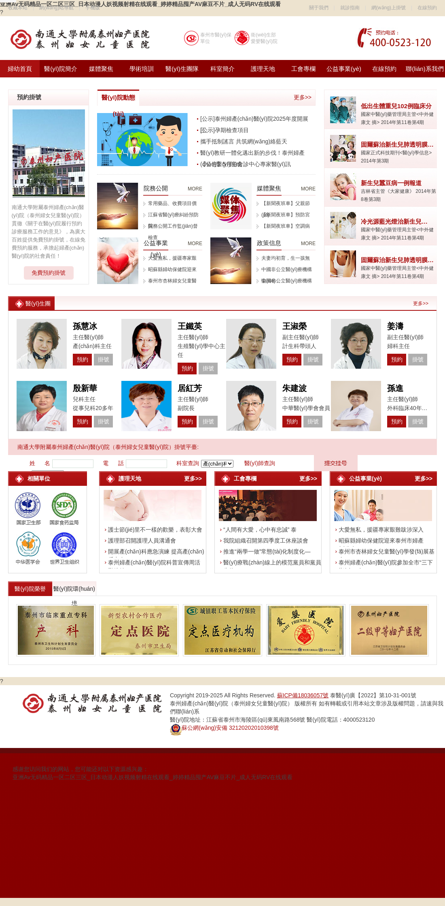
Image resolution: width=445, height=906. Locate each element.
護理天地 (263, 68)
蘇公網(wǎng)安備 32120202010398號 (224, 728)
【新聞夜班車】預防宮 (285, 215)
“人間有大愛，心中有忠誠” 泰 (260, 529)
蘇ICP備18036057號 (303, 695)
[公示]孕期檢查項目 (224, 130)
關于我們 (318, 8)
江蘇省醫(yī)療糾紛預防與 (173, 216)
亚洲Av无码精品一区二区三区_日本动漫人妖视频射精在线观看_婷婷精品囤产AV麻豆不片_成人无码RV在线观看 (152, 777)
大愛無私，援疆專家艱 (172, 258)
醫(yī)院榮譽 (30, 588)
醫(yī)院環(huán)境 (74, 590)
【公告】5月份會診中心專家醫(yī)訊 (245, 164)
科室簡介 (222, 68)
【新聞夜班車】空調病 (285, 226)
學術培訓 (141, 68)
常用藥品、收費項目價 (172, 203)
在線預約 (427, 8)
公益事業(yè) (343, 68)
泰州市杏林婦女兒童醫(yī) (172, 282)
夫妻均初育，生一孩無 (285, 258)
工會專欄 (303, 68)
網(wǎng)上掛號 (388, 8)
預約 (82, 359)
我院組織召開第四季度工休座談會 (265, 540)
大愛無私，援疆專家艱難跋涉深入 (381, 529)
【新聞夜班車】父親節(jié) (285, 205)
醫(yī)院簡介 (60, 68)
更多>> (303, 97)
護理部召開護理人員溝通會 (142, 540)
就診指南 (350, 8)
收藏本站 (18, 8)
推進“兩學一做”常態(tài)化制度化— (266, 551)
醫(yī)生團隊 (182, 68)
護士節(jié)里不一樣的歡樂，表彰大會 (155, 529)
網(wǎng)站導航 (56, 8)
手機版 (92, 8)
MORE (195, 189)
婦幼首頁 (20, 68)
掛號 (103, 359)
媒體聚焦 (101, 68)
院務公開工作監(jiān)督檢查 (173, 227)
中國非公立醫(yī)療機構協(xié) (286, 271)
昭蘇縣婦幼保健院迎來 (172, 269)
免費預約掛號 (49, 272)
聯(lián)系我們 (424, 68)
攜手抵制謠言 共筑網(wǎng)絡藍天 (243, 141)
